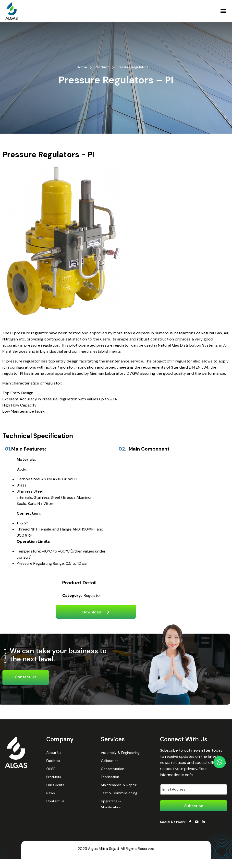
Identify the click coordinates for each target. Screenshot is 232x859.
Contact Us (26, 676)
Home (82, 67)
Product (102, 67)
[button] (223, 11)
